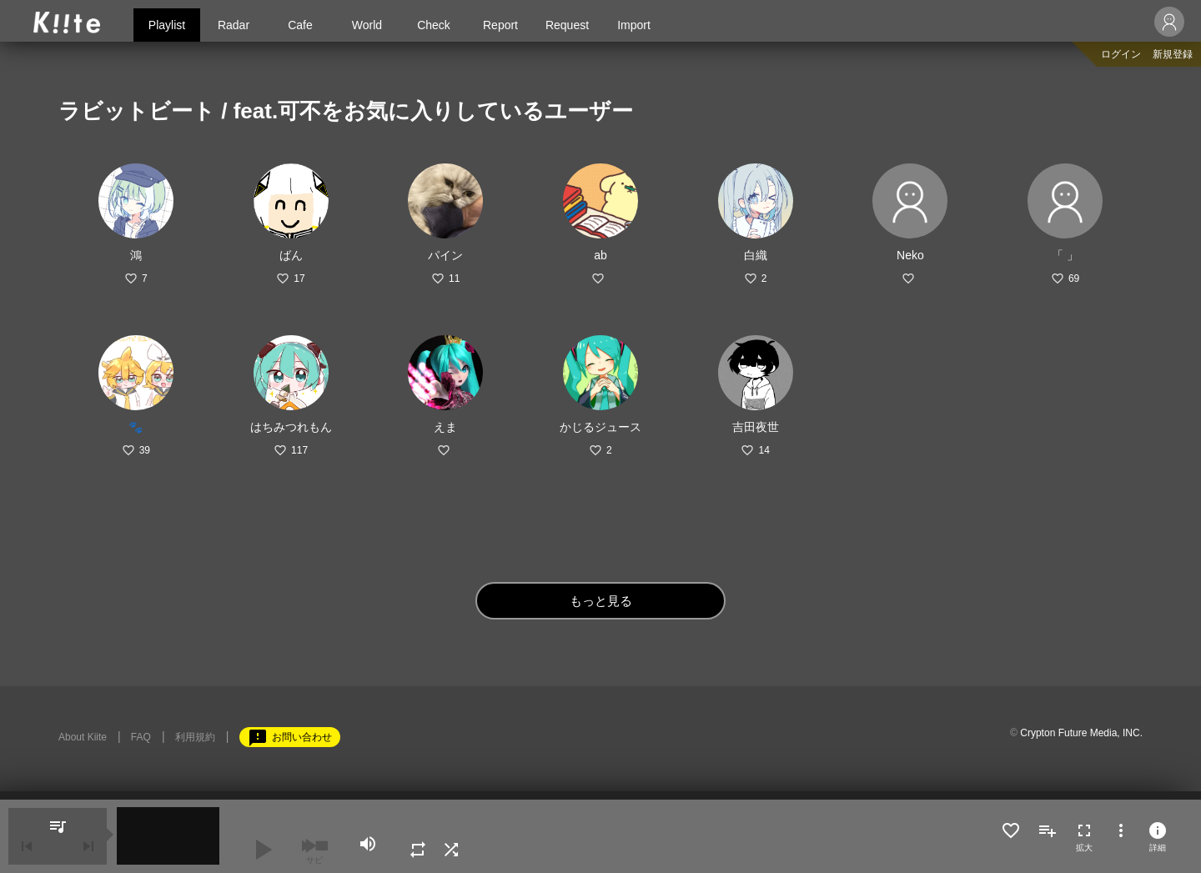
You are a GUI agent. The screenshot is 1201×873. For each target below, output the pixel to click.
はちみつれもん (291, 427)
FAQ (141, 737)
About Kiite (82, 737)
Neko (910, 255)
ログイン (1121, 54)
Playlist (166, 25)
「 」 (1065, 255)
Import (634, 25)
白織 (755, 255)
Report (500, 25)
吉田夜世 (755, 427)
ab (600, 255)
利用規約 (195, 737)
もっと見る (601, 601)
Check (433, 25)
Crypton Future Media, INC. (1081, 733)
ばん (291, 255)
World (367, 25)
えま (445, 427)
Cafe (300, 25)
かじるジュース (600, 427)
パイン (445, 255)
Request (567, 25)
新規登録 (1173, 54)
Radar (233, 25)
